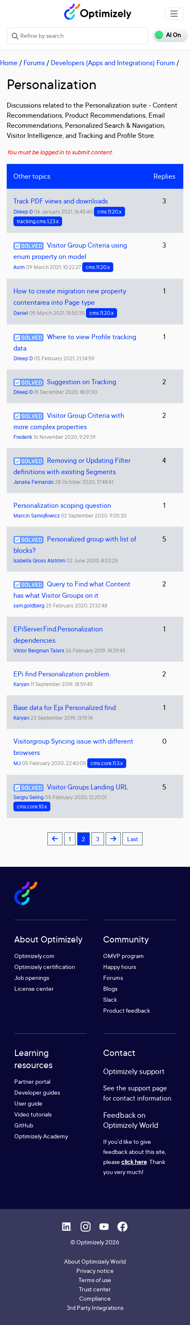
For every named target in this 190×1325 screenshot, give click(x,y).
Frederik (22, 437)
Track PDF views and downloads (60, 201)
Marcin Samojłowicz (36, 515)
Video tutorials (33, 1114)
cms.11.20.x (109, 211)
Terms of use (94, 1280)
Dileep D (23, 211)
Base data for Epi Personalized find (64, 707)
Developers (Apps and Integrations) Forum (113, 62)
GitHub (23, 1125)
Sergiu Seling (28, 797)
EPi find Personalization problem (61, 673)
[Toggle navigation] (174, 14)
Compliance (95, 1298)
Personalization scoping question (62, 505)
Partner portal (32, 1081)
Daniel (20, 313)
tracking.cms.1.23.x (38, 221)
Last (132, 839)
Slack (110, 999)
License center (34, 988)
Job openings (31, 978)
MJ (17, 763)
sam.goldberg (28, 605)
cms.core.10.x (32, 806)
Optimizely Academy (41, 1136)
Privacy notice (95, 1271)
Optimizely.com (34, 956)
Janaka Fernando (33, 482)
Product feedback (126, 1010)
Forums (34, 62)
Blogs (110, 988)
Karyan (21, 684)
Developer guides (37, 1092)
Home (9, 62)
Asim (19, 267)
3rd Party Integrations (95, 1308)
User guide (28, 1103)
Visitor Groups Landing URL (87, 787)
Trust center (95, 1289)
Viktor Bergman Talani (38, 650)
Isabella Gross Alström (39, 560)
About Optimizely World (95, 1261)
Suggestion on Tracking (81, 381)
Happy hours (119, 967)
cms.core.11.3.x (107, 763)
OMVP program (123, 956)
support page (147, 1088)
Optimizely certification (44, 967)
